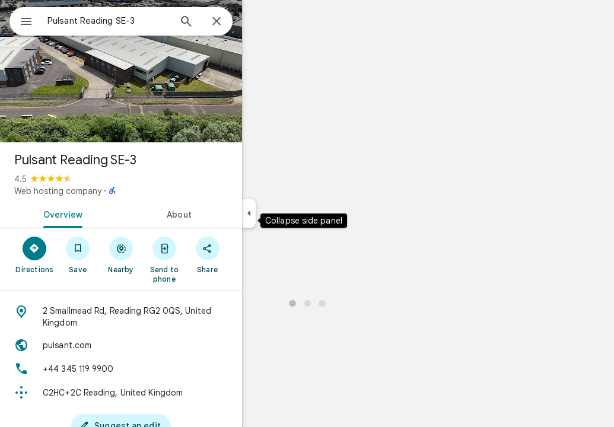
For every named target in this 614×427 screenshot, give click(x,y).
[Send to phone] (206, 259)
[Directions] (77, 254)
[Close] (259, 22)
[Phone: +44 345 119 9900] (164, 369)
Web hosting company (100, 191)
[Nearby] (164, 254)
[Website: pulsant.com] (164, 345)
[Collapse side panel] (291, 213)
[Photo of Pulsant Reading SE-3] (164, 71)
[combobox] (139, 21)
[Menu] (21, 20)
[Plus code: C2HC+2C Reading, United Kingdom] (164, 392)
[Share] (250, 254)
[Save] (120, 254)
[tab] (103, 213)
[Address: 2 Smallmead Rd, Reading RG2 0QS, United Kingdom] (164, 316)
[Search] (229, 22)
